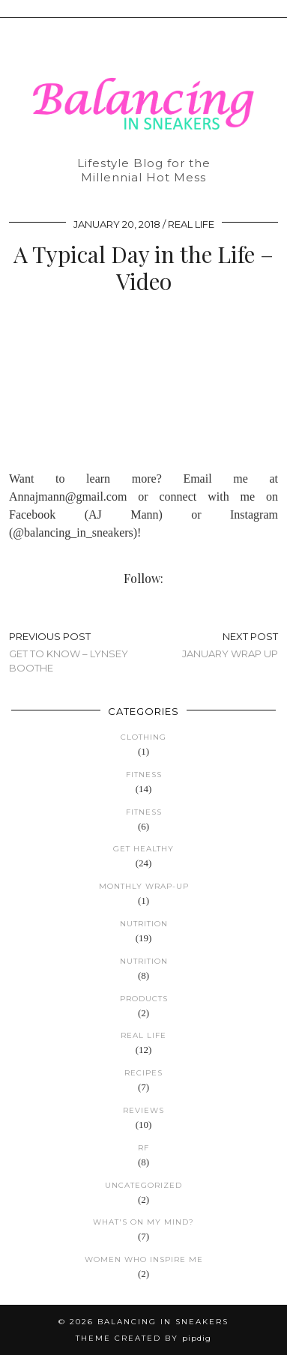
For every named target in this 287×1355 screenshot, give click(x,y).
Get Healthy (143, 849)
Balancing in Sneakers (163, 1322)
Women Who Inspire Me (144, 1259)
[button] (276, 8)
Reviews (143, 1110)
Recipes (143, 1073)
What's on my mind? (143, 1222)
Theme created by (143, 1338)
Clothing (143, 737)
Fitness (144, 774)
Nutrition (144, 924)
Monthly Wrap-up (144, 886)
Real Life (191, 224)
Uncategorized (143, 1185)
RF (143, 1148)
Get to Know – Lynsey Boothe (76, 652)
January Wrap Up (230, 645)
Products (144, 999)
